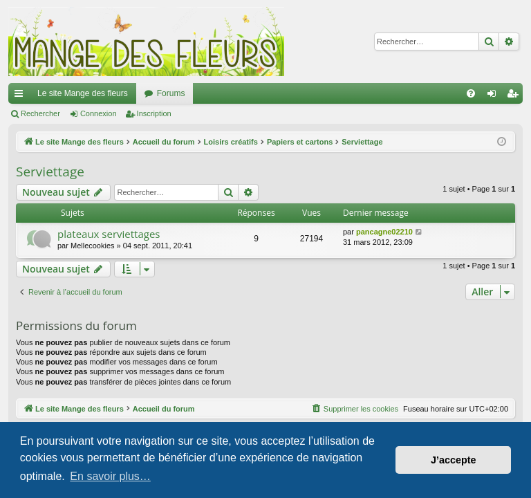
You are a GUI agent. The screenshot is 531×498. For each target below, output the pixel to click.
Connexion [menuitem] (494, 96)
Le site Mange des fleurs (82, 93)
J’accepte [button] (453, 459)
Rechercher (40, 113)
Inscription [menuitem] (515, 96)
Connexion (98, 113)
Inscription (154, 113)
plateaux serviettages (108, 234)
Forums (171, 93)
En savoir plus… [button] (110, 476)
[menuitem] (470, 93)
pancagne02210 (384, 232)
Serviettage (50, 172)
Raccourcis (21, 96)
